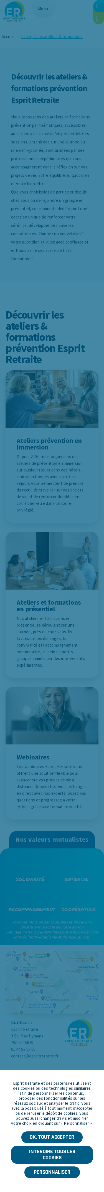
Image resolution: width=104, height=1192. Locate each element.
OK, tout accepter (52, 1137)
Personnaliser (52, 1172)
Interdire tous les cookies (52, 1154)
